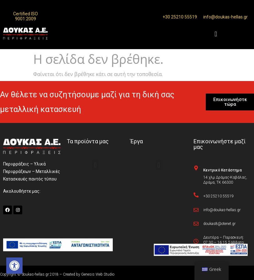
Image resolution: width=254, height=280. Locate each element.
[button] (14, 265)
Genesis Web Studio (97, 274)
